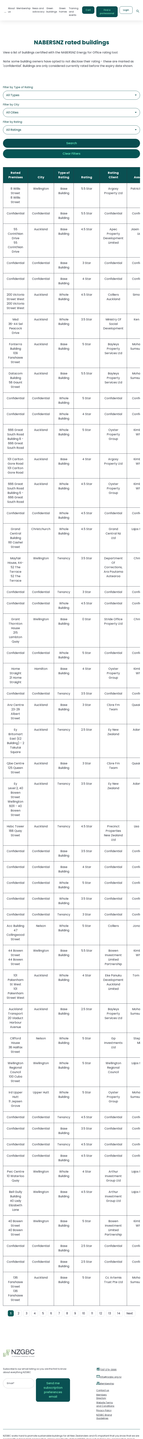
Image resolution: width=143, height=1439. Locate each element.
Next (130, 1313)
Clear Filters (71, 153)
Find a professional (107, 11)
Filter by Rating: (13, 122)
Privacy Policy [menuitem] (104, 1410)
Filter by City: (11, 104)
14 (118, 1313)
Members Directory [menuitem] (101, 1396)
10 (83, 1313)
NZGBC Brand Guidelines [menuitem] (104, 1416)
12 (100, 1313)
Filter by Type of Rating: (18, 87)
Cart (88, 10)
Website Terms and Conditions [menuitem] (105, 1404)
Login (126, 10)
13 (109, 1313)
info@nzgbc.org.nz (110, 1376)
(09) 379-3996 (108, 1369)
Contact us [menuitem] (102, 1390)
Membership (107, 1383)
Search (71, 143)
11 (92, 1313)
